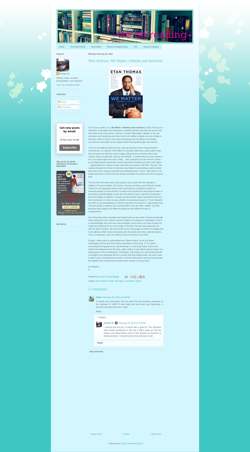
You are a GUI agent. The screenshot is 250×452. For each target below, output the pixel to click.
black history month (105, 281)
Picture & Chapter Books (117, 47)
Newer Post (96, 434)
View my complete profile (67, 85)
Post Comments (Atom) (132, 443)
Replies (102, 317)
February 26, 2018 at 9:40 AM (116, 297)
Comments (64, 107)
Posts (62, 102)
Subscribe (70, 147)
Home (61, 47)
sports (138, 281)
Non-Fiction (96, 47)
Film (135, 47)
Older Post (156, 434)
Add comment (96, 351)
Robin (99, 297)
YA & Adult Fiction (77, 47)
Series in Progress (151, 47)
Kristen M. (109, 323)
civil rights (119, 281)
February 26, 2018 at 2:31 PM (132, 323)
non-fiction (129, 281)
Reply (98, 311)
